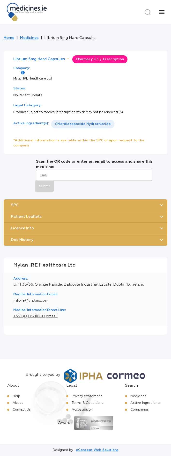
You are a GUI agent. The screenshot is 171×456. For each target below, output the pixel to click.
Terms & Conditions (87, 403)
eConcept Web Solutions (97, 450)
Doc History (22, 240)
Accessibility (82, 409)
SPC (15, 205)
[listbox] (82, 124)
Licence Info (22, 228)
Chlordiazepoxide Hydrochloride (83, 124)
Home (9, 38)
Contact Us (22, 409)
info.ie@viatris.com (30, 301)
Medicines (29, 38)
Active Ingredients (145, 403)
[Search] (147, 12)
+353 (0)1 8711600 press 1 (35, 316)
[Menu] (161, 12)
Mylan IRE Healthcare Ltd (32, 78)
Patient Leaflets (26, 217)
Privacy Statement (87, 396)
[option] (82, 124)
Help (16, 396)
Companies (139, 409)
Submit (44, 186)
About (18, 403)
